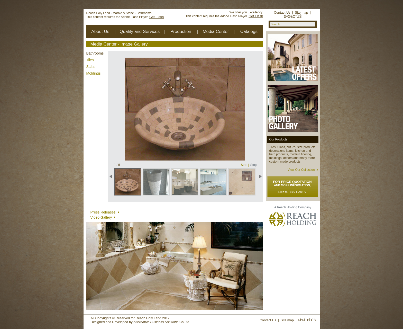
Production (180, 31)
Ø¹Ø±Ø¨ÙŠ (292, 16)
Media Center (216, 31)
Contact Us (282, 12)
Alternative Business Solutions (155, 322)
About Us (100, 31)
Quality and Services (140, 31)
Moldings (93, 73)
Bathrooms (95, 53)
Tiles (90, 60)
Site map (301, 12)
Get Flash (156, 17)
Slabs (90, 67)
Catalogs (249, 31)
